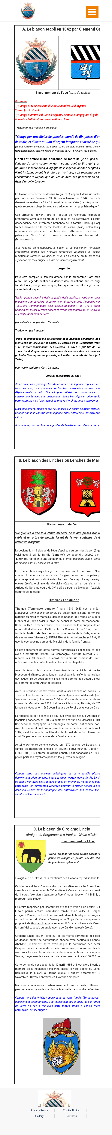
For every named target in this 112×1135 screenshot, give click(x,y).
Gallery (39, 1116)
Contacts (71, 1116)
